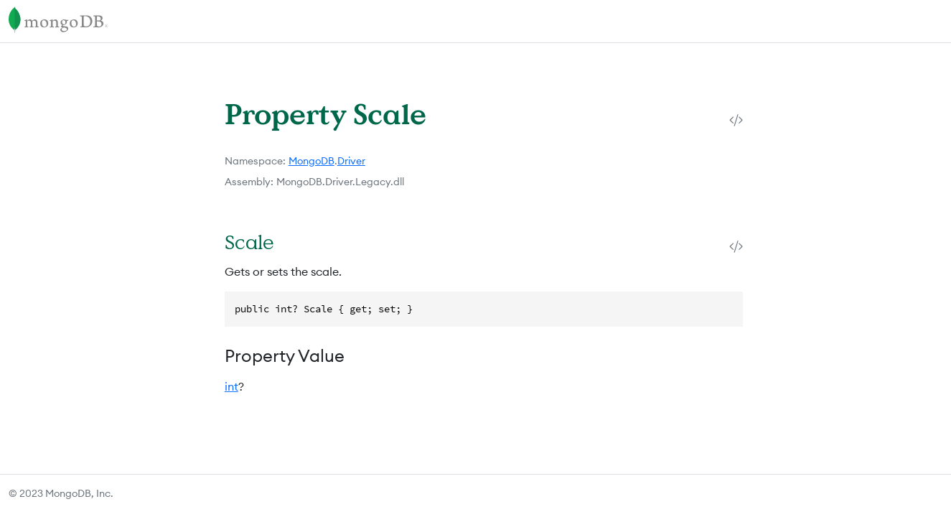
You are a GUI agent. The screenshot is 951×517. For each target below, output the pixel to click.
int (231, 386)
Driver (351, 160)
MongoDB (311, 160)
